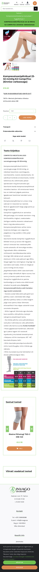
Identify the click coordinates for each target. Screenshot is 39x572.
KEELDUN (19, 567)
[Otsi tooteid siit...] (17, 9)
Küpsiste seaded (9, 559)
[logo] (5, 3)
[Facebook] (5, 140)
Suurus (6, 111)
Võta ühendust (19, 526)
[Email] (29, 140)
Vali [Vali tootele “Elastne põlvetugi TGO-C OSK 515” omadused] (20, 448)
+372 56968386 (21, 517)
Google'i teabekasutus (27, 556)
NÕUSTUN (19, 562)
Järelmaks (19, 542)
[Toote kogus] (10, 117)
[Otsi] (36, 9)
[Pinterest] (21, 140)
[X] (13, 140)
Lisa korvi (27, 117)
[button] (34, 32)
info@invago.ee (22, 520)
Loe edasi (16, 556)
